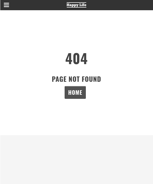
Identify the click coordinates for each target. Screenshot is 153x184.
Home (75, 92)
